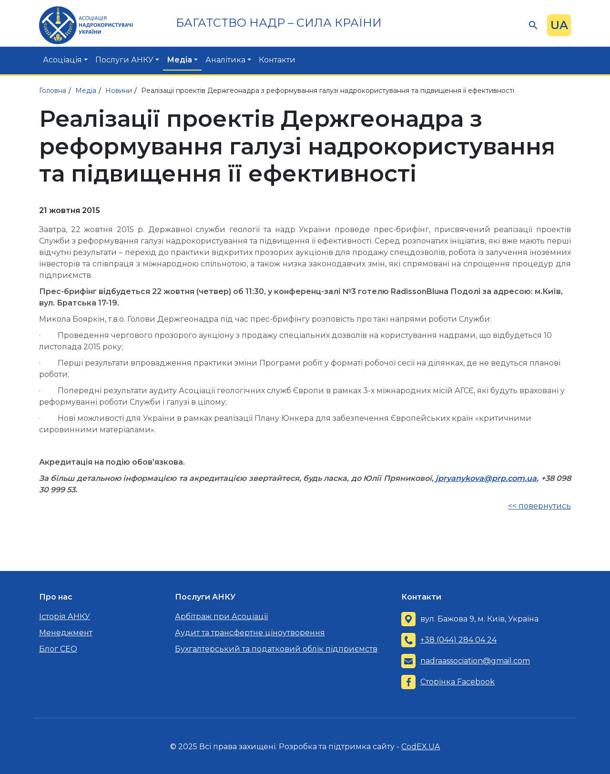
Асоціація (62, 59)
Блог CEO (58, 648)
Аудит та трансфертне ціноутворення (250, 632)
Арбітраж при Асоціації (221, 616)
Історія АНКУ (64, 616)
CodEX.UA (420, 746)
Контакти (277, 59)
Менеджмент (65, 632)
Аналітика (225, 59)
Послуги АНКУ (124, 59)
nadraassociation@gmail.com (475, 660)
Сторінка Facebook (457, 681)
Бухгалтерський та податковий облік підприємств (276, 648)
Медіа (179, 59)
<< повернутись (539, 505)
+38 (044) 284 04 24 (458, 639)
